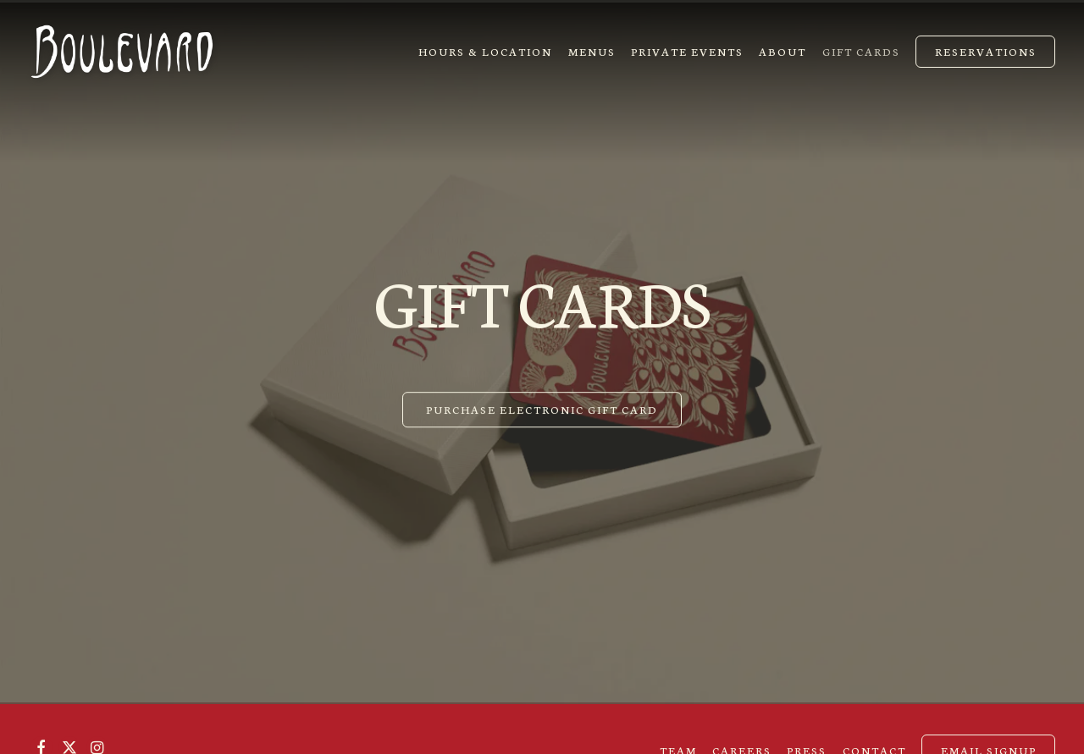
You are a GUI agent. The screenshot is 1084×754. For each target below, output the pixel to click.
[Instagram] (97, 735)
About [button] (782, 50)
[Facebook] (41, 735)
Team (678, 737)
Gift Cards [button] (861, 50)
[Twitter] (69, 735)
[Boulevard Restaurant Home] (122, 49)
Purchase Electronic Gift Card (542, 404)
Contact (874, 737)
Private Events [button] (687, 50)
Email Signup (989, 737)
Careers (742, 737)
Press (807, 737)
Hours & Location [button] (485, 50)
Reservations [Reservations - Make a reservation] (986, 50)
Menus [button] (592, 50)
